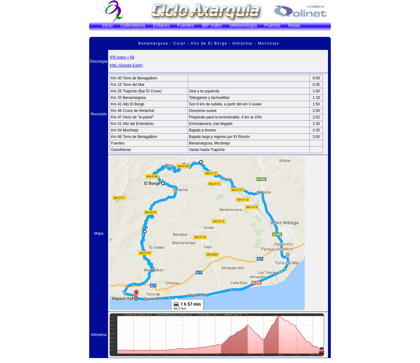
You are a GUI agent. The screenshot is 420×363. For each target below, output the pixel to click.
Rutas (294, 25)
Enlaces (161, 25)
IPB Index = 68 (122, 57)
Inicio (107, 25)
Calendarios (132, 25)
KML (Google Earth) (126, 65)
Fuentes (185, 25)
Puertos (273, 25)
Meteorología (243, 25)
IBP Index (212, 25)
